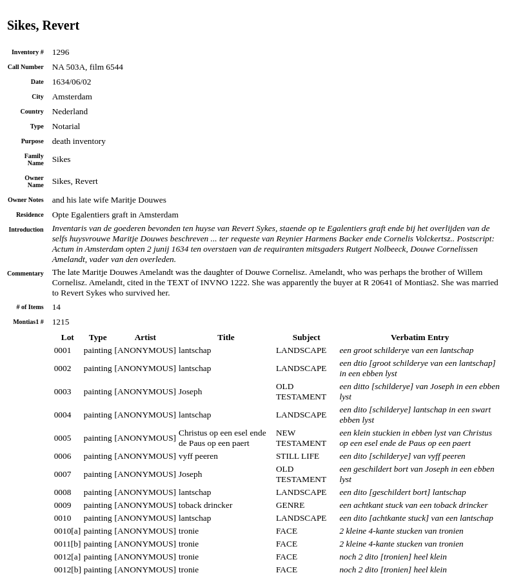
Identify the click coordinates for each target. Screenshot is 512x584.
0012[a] (67, 556)
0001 (63, 350)
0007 (63, 474)
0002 (63, 368)
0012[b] (67, 569)
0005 (63, 438)
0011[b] (67, 544)
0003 (63, 391)
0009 (63, 505)
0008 (63, 492)
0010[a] (67, 531)
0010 (63, 518)
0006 (63, 456)
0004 (63, 414)
